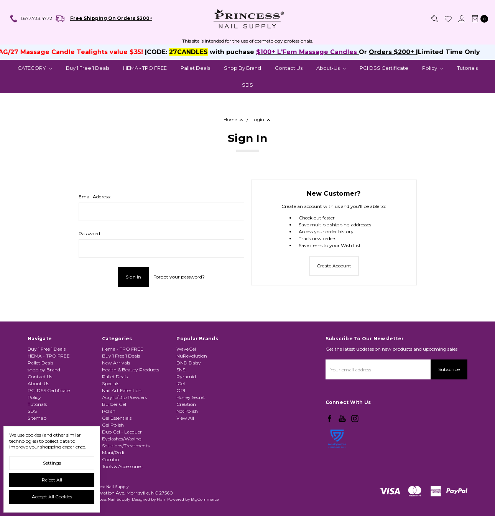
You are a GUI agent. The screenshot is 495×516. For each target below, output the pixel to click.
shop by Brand (242, 68)
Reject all (52, 480)
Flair (161, 499)
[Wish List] (448, 19)
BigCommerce (205, 499)
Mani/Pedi (113, 473)
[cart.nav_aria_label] (478, 18)
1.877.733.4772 (30, 19)
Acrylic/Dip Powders (124, 417)
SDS (247, 85)
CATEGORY (35, 68)
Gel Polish (113, 445)
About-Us (331, 68)
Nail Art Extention (121, 411)
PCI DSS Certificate (384, 68)
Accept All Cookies (52, 497)
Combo (110, 480)
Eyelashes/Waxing (121, 459)
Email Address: (95, 196)
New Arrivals (116, 383)
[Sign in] (461, 19)
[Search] (434, 19)
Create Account (334, 266)
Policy (432, 68)
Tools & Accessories (122, 487)
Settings (52, 463)
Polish (108, 431)
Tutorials (467, 68)
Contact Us (289, 68)
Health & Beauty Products (130, 390)
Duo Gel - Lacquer (122, 452)
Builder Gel (114, 424)
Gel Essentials (117, 438)
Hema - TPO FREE (122, 369)
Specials (110, 404)
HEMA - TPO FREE (145, 68)
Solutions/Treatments (126, 466)
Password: (90, 233)
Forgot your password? (179, 277)
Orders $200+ (407, 52)
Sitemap (37, 422)
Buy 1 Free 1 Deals (87, 68)
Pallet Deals (195, 68)
